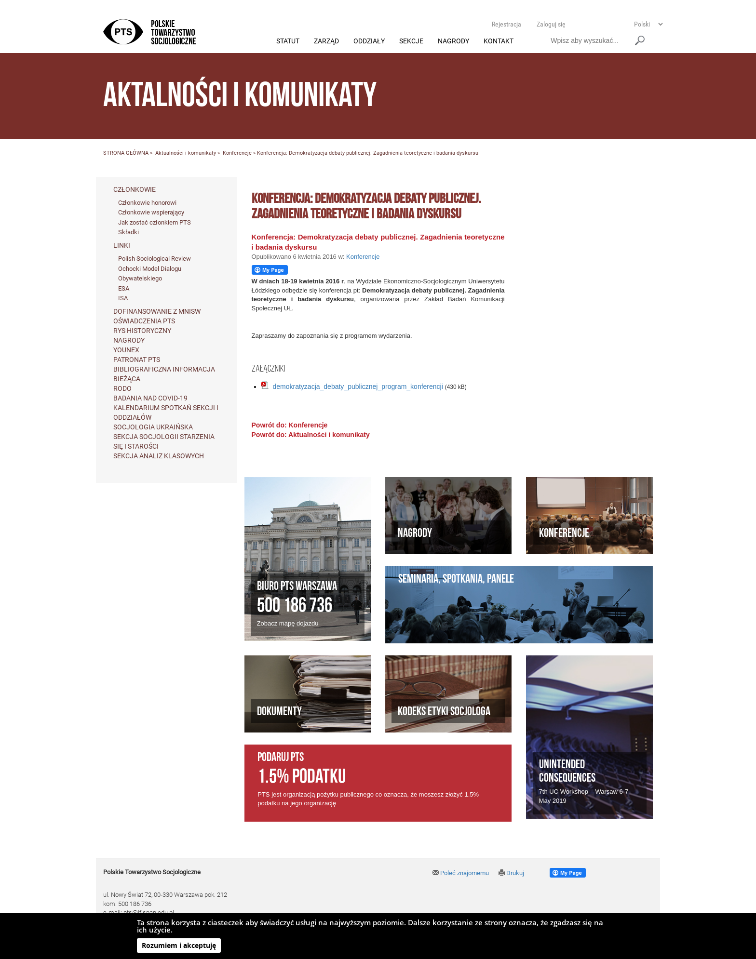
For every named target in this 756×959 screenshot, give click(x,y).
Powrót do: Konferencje (290, 425)
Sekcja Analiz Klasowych (158, 456)
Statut (287, 41)
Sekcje (411, 41)
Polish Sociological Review (154, 259)
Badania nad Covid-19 (150, 398)
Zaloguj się (551, 24)
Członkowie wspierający (151, 212)
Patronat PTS (136, 359)
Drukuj (511, 873)
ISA (123, 298)
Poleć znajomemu (460, 873)
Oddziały (369, 41)
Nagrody (453, 41)
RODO (122, 388)
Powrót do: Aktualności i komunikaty (311, 435)
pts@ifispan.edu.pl (148, 913)
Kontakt (498, 41)
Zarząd (326, 41)
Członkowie (134, 189)
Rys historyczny (142, 330)
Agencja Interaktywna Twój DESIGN (171, 950)
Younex (126, 350)
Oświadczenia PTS (144, 321)
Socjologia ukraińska (153, 427)
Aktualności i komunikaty (185, 153)
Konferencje (237, 153)
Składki (128, 232)
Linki (121, 246)
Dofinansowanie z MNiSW (157, 311)
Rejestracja (506, 24)
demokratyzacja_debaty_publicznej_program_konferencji (358, 387)
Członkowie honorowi (147, 202)
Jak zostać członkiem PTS (154, 222)
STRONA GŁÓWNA (125, 153)
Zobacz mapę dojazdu (288, 623)
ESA (123, 288)
